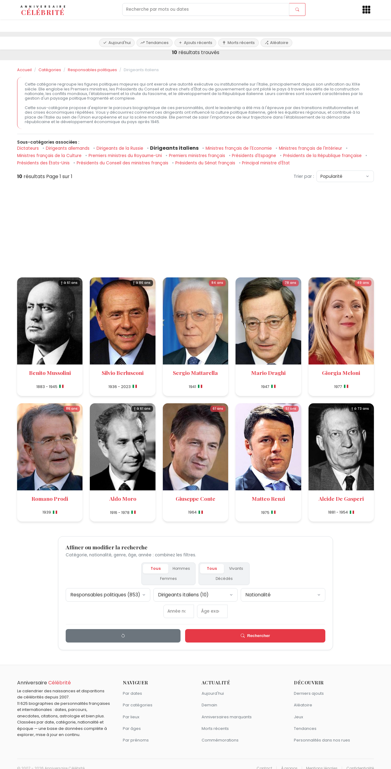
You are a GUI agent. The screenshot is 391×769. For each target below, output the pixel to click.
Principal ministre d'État (266, 163)
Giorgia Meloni (341, 372)
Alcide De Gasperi (341, 498)
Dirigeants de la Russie (120, 148)
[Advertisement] (195, 230)
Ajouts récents (195, 25)
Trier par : (304, 176)
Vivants (228, 569)
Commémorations (220, 731)
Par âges (132, 719)
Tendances (155, 25)
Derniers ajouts (309, 684)
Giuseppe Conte (195, 498)
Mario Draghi (268, 372)
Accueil (24, 70)
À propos (289, 759)
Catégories (49, 70)
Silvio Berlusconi (123, 372)
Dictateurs (28, 148)
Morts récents (238, 25)
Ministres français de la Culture (50, 156)
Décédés (251, 569)
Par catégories (137, 696)
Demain (209, 696)
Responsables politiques (92, 70)
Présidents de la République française (323, 156)
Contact (264, 759)
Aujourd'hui (117, 25)
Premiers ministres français (197, 156)
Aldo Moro (122, 498)
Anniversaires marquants (227, 707)
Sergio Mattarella (195, 372)
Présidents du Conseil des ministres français (123, 163)
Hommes (157, 569)
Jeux (298, 707)
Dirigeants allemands (68, 148)
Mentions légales (322, 759)
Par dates (132, 684)
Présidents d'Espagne (254, 156)
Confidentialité (360, 759)
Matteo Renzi (268, 498)
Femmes (182, 569)
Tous (135, 569)
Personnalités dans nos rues (322, 731)
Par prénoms (136, 731)
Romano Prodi (49, 498)
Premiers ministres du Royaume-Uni (126, 156)
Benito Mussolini (50, 372)
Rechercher (207, 626)
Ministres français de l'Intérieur (311, 148)
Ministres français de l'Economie (239, 148)
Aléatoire (276, 25)
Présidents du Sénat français (205, 163)
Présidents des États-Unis (44, 163)
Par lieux (131, 707)
